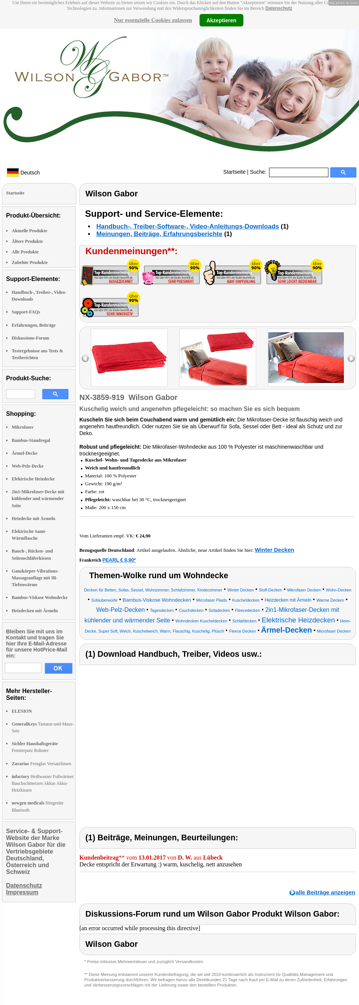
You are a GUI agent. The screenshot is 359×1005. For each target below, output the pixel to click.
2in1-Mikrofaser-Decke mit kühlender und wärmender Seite (38, 498)
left (85, 358)
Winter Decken (274, 549)
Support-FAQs (26, 312)
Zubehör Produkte (30, 262)
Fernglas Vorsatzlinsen (41, 763)
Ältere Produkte (27, 241)
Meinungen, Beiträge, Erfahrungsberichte (159, 234)
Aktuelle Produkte (29, 230)
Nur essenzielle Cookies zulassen (153, 20)
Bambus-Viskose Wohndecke (40, 597)
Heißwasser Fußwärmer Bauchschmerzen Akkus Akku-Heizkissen (43, 783)
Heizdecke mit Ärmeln (33, 518)
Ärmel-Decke (24, 453)
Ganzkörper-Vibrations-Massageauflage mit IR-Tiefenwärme (35, 577)
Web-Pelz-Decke (27, 466)
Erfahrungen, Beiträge (34, 325)
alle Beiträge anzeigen (325, 892)
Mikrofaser (23, 427)
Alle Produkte (25, 252)
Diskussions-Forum (30, 338)
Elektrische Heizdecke (33, 479)
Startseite (234, 172)
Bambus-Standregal (31, 440)
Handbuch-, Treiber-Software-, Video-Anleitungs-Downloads (187, 226)
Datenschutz (278, 8)
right (351, 358)
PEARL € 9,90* (119, 560)
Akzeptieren (221, 20)
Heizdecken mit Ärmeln (35, 610)
